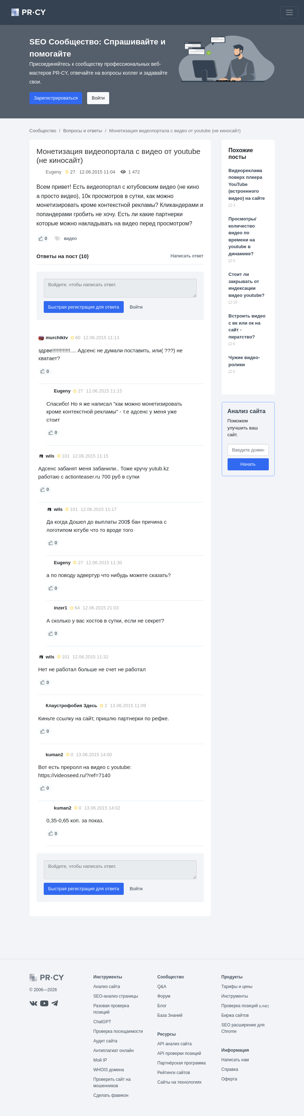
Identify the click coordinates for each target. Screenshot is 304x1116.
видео (70, 238)
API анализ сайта (175, 1043)
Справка (230, 1069)
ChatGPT (102, 1021)
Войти (98, 98)
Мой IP (100, 1060)
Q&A (162, 986)
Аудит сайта (105, 1040)
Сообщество (43, 130)
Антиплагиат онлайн (114, 1050)
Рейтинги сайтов (174, 1072)
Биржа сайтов (235, 1015)
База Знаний (170, 1015)
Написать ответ (186, 255)
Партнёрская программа (182, 1063)
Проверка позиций (245, 1005)
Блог (162, 1005)
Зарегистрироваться (56, 98)
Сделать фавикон (111, 1095)
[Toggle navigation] (289, 12)
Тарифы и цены (237, 986)
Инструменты (235, 996)
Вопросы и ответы (82, 130)
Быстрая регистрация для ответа (83, 307)
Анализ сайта (247, 411)
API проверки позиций (179, 1053)
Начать (248, 464)
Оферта (229, 1079)
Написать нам (235, 1059)
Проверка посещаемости (118, 1031)
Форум (164, 996)
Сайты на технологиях (180, 1082)
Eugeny (54, 172)
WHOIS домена (109, 1069)
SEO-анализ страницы (116, 996)
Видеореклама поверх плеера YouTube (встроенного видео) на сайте (247, 184)
